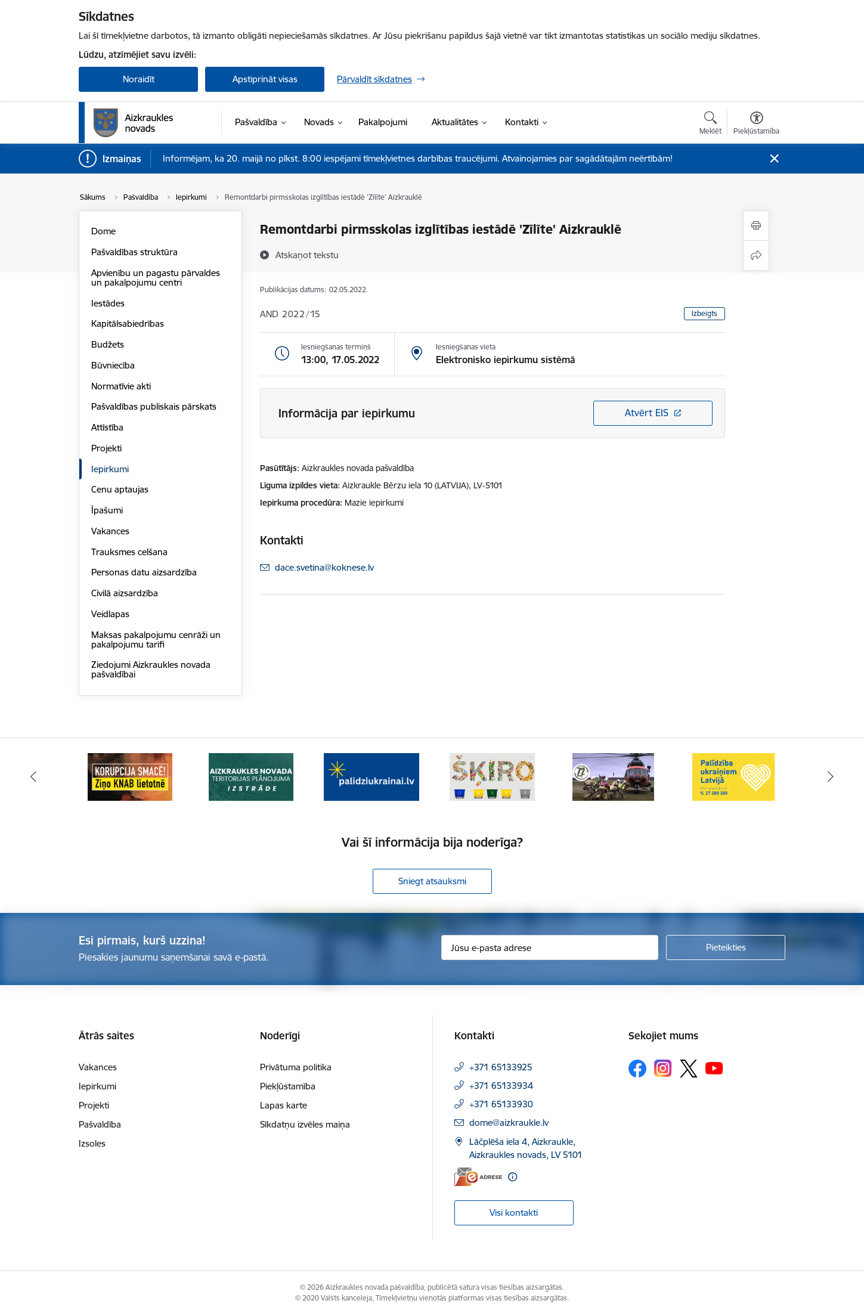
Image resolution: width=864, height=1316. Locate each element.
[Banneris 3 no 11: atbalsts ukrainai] (371, 776)
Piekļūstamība (287, 1086)
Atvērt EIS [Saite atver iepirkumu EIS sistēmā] (646, 413)
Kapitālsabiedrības (127, 323)
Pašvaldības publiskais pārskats (153, 406)
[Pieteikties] (725, 947)
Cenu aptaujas (119, 489)
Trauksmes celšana (129, 552)
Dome (103, 231)
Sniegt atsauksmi (432, 881)
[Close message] (774, 159)
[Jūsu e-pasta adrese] (550, 947)
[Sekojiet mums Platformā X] (689, 1068)
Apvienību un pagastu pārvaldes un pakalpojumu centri (155, 277)
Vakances (110, 531)
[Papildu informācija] (512, 1176)
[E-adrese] (478, 1177)
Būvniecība (113, 365)
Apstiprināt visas (265, 79)
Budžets (107, 344)
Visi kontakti (514, 1212)
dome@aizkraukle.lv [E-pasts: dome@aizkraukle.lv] (509, 1122)
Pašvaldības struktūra (134, 252)
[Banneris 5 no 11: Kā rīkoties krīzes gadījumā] (613, 776)
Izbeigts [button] (704, 313)
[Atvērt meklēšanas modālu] (710, 124)
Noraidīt (138, 79)
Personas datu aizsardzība (144, 572)
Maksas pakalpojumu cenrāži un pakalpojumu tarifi (156, 639)
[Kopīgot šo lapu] (756, 255)
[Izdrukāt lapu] (756, 225)
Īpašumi (107, 510)
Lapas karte (283, 1105)
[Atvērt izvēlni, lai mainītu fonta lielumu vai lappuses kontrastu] (756, 124)
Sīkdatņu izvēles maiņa (305, 1124)
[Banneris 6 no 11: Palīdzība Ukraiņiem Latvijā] (734, 776)
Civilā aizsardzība (124, 593)
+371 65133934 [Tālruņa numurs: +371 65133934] (501, 1085)
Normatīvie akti (121, 386)
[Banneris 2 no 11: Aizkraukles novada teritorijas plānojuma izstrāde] (251, 776)
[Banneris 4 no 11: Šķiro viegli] (492, 776)
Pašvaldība (100, 1124)
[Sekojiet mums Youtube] (714, 1067)
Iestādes (108, 303)
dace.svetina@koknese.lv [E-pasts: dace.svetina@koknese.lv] (324, 567)
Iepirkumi (110, 469)
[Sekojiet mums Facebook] (637, 1068)
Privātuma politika (296, 1067)
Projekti (106, 448)
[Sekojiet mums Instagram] (663, 1068)
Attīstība (107, 427)
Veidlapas (110, 614)
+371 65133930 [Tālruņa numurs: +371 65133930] (501, 1104)
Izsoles (92, 1143)
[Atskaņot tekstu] (307, 254)
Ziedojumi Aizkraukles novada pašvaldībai (150, 669)
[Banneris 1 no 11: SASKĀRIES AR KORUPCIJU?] (130, 776)
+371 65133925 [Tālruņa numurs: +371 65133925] (500, 1067)
